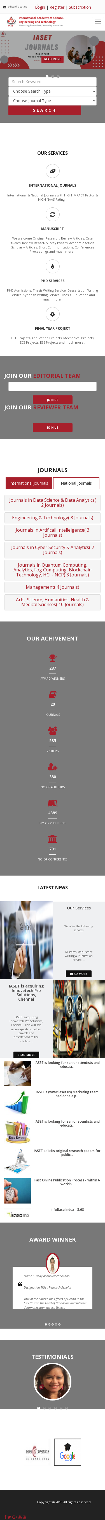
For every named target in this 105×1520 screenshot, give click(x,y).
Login (40, 7)
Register (57, 7)
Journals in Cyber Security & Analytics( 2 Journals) (52, 549)
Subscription (80, 7)
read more (78, 974)
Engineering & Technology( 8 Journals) (52, 518)
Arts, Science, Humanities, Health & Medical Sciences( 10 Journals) (52, 602)
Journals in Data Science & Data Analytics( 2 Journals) (52, 502)
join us (52, 400)
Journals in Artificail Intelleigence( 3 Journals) (52, 532)
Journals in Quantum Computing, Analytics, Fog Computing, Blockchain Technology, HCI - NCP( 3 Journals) (52, 570)
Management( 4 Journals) (52, 587)
